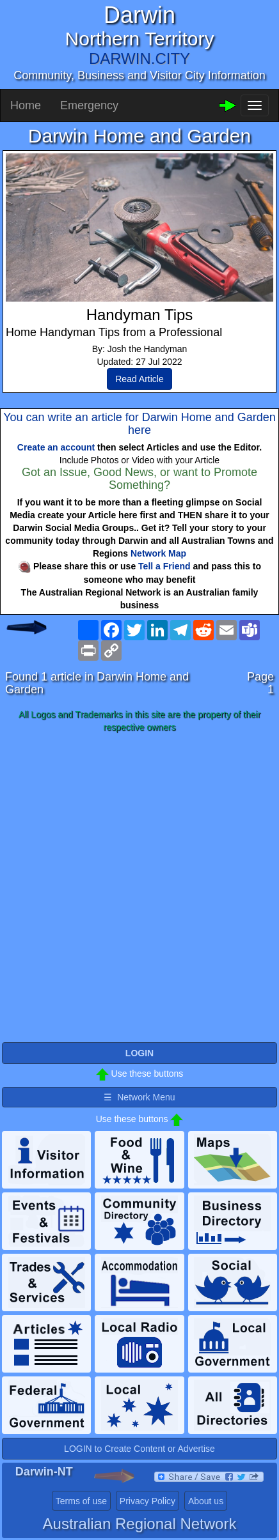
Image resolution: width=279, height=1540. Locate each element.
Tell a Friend (164, 566)
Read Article (139, 379)
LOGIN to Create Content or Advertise (139, 1449)
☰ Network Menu (139, 1097)
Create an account (56, 447)
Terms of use (81, 1501)
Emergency (89, 105)
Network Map (158, 553)
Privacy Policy (147, 1501)
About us (205, 1501)
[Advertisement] (139, 888)
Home (25, 105)
